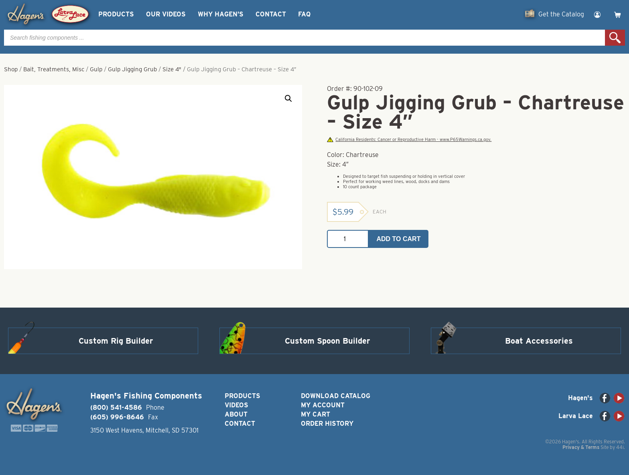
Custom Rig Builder (116, 341)
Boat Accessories (539, 341)
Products (116, 14)
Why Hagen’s (220, 14)
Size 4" (171, 69)
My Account (323, 405)
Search (615, 38)
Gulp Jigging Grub (132, 69)
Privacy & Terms (580, 447)
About (236, 414)
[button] (288, 98)
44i (620, 447)
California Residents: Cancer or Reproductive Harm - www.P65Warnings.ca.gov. (409, 139)
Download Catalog (335, 396)
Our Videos (166, 14)
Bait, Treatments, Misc (53, 69)
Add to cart (399, 238)
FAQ (304, 14)
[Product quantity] (348, 239)
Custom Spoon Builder (327, 341)
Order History (327, 423)
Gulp (96, 69)
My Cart (315, 414)
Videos (236, 405)
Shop (11, 69)
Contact (271, 14)
